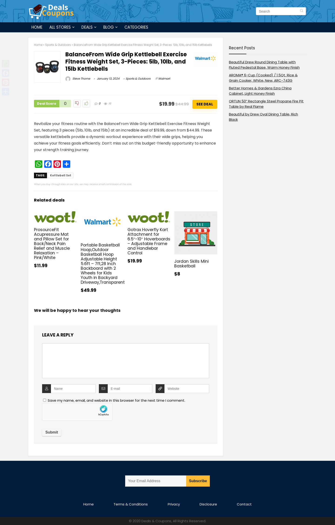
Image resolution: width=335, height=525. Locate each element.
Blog (108, 27)
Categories (136, 27)
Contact (244, 504)
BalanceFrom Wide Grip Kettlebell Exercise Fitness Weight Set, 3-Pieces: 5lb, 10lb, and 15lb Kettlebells (126, 61)
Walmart (164, 79)
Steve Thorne (77, 79)
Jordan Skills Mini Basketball (191, 264)
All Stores (60, 27)
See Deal (204, 104)
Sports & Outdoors (58, 45)
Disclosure (208, 504)
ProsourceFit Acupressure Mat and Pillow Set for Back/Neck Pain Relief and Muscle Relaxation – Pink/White (52, 243)
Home (36, 27)
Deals (87, 27)
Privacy (174, 504)
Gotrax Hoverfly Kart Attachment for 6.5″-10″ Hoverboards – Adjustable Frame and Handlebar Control (148, 241)
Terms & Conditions (131, 504)
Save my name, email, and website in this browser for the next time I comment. (116, 400)
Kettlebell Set (60, 175)
